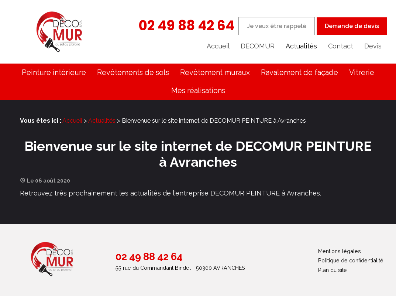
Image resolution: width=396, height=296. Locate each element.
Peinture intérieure (54, 72)
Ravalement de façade (299, 72)
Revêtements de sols (133, 72)
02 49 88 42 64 (186, 25)
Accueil (218, 46)
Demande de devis (352, 26)
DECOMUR (258, 46)
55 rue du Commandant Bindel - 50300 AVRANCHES (180, 268)
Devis (373, 46)
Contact (340, 46)
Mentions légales (339, 251)
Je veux (276, 26)
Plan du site (332, 270)
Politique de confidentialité (350, 260)
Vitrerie (361, 72)
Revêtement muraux (215, 72)
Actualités (301, 46)
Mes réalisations (198, 90)
